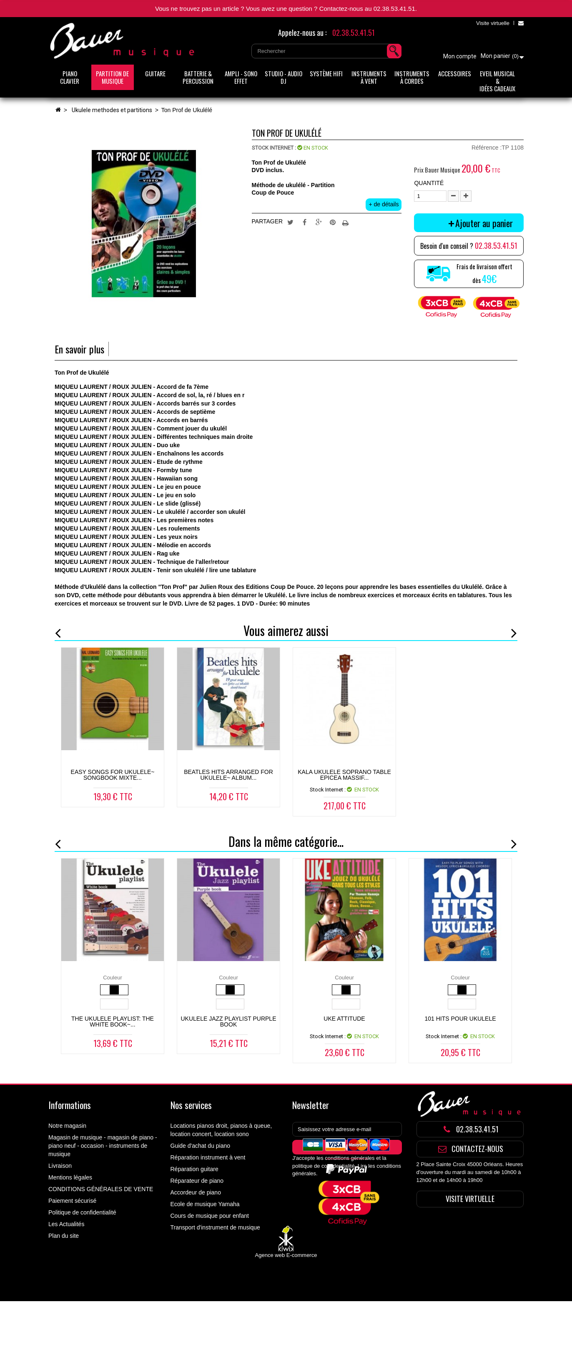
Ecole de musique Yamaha (205, 1204)
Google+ (318, 222)
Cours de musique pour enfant (210, 1215)
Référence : (487, 147)
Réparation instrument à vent (208, 1157)
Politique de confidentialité (82, 1212)
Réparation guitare (194, 1169)
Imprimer (346, 222)
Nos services (191, 1105)
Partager (304, 222)
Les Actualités (66, 1224)
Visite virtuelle (492, 23)
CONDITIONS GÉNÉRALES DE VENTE (100, 1189)
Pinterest (333, 222)
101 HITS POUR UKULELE (460, 1019)
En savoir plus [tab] (79, 349)
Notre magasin (67, 1125)
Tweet (290, 222)
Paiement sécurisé (72, 1200)
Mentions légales (70, 1177)
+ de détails (384, 204)
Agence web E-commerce (286, 1301)
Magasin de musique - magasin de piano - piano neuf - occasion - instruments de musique (102, 1145)
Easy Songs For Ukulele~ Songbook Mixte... (113, 775)
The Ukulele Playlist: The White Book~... (112, 1021)
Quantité (429, 183)
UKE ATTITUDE (344, 1019)
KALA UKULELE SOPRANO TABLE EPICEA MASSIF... (344, 775)
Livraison (60, 1165)
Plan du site (63, 1235)
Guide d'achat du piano (201, 1145)
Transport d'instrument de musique (215, 1227)
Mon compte (460, 56)
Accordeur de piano (196, 1192)
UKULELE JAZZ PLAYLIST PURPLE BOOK (228, 1021)
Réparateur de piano (197, 1180)
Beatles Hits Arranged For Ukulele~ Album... (228, 775)
